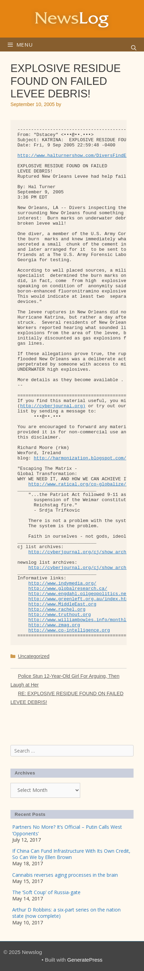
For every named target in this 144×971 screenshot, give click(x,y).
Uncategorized (33, 656)
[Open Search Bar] (133, 48)
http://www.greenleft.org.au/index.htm (78, 599)
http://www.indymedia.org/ (62, 583)
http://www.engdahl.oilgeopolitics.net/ (79, 593)
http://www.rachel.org (56, 609)
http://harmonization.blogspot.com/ (80, 458)
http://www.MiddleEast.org (62, 604)
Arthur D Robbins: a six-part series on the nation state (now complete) (66, 912)
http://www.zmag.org (54, 625)
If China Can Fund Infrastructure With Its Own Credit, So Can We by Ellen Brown (71, 854)
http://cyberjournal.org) (52, 406)
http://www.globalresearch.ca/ (67, 588)
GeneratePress (85, 960)
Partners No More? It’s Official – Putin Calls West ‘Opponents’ (67, 830)
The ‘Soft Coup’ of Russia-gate (46, 892)
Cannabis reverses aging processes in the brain (65, 875)
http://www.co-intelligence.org (69, 630)
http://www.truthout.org (59, 614)
